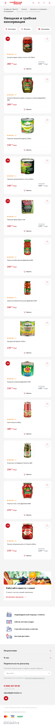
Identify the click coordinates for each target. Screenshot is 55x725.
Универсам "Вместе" (11, 9)
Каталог (24, 9)
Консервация (8, 11)
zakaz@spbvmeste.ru (13, 693)
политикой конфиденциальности (35, 678)
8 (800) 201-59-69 (12, 686)
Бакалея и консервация (38, 9)
